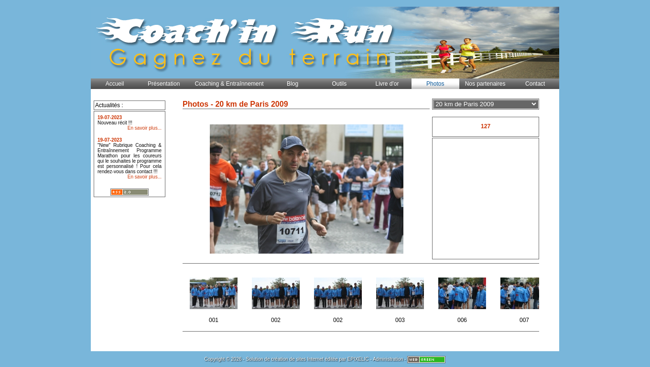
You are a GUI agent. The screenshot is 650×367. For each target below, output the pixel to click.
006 (463, 297)
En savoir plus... (145, 128)
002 (276, 297)
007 (525, 297)
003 (401, 297)
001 (214, 297)
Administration (388, 359)
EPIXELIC (358, 359)
